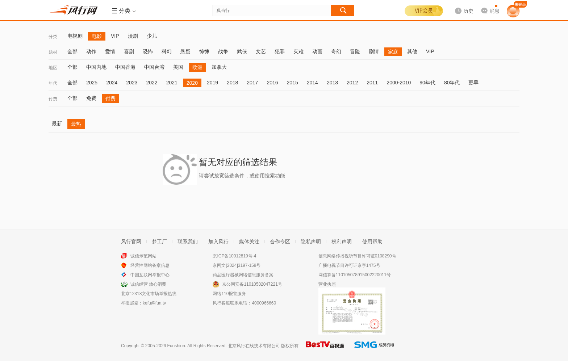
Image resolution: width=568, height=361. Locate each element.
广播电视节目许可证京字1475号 (349, 265)
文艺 (261, 51)
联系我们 (188, 241)
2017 (252, 82)
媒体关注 (249, 241)
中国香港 (125, 67)
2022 (151, 82)
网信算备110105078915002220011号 (354, 274)
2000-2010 (399, 82)
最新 (57, 123)
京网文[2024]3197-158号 (236, 265)
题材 (53, 52)
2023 (131, 82)
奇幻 (336, 51)
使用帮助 (372, 241)
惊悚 (204, 51)
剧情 (374, 51)
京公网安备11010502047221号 (252, 284)
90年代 (427, 82)
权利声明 (341, 241)
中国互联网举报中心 (150, 274)
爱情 (110, 51)
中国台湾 (154, 67)
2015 (292, 82)
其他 (412, 51)
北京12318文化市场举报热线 (148, 293)
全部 (72, 51)
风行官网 (131, 241)
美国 (178, 67)
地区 (53, 67)
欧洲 (197, 67)
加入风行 (218, 241)
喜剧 (129, 51)
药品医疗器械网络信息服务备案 (243, 274)
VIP (115, 36)
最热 (76, 124)
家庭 (393, 52)
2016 (272, 82)
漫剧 (133, 36)
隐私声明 (311, 241)
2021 (172, 82)
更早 (473, 82)
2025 (91, 82)
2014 (312, 82)
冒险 (355, 51)
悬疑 (185, 51)
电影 (97, 36)
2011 (372, 82)
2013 (332, 82)
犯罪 (280, 51)
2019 (212, 82)
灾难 (298, 51)
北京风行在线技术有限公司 (254, 345)
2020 (192, 83)
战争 (223, 51)
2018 (232, 82)
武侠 (242, 51)
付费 (53, 98)
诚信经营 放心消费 (148, 284)
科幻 (167, 51)
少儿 (152, 36)
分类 (53, 36)
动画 (317, 51)
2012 (352, 82)
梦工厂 (159, 241)
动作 (91, 51)
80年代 (452, 82)
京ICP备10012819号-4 (234, 256)
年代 (53, 83)
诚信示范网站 (143, 256)
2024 (111, 82)
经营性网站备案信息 (150, 265)
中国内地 (96, 67)
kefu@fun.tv (154, 303)
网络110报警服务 (229, 293)
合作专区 (280, 241)
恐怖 (148, 51)
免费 (91, 98)
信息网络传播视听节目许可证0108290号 (357, 256)
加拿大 (219, 67)
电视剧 (75, 36)
